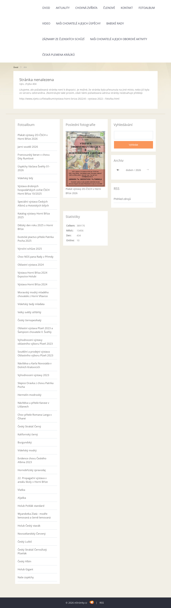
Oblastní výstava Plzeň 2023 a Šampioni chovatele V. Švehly (35, 330)
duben (129, 170)
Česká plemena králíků (58, 55)
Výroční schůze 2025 (30, 248)
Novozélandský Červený (32, 533)
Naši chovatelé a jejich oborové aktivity (118, 39)
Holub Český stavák (29, 525)
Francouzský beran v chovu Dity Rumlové (34, 156)
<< (118, 170)
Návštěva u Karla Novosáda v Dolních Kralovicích (35, 365)
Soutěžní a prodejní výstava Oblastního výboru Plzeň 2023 (35, 353)
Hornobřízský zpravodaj (32, 470)
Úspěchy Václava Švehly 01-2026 (34, 168)
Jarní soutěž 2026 (28, 146)
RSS (102, 602)
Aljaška (22, 497)
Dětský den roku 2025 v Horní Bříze (35, 227)
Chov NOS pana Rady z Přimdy (35, 256)
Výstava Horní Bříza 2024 (32, 284)
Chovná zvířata (86, 8)
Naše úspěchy (26, 577)
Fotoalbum (147, 8)
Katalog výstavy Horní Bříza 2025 (34, 215)
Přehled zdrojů (122, 199)
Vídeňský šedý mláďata (31, 304)
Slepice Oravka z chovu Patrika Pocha (35, 384)
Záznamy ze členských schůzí (63, 39)
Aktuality (63, 8)
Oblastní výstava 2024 (31, 264)
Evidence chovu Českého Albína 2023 (32, 460)
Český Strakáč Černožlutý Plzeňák (32, 551)
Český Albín (24, 561)
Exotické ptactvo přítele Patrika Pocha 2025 (36, 238)
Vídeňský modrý (27, 450)
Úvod (46, 8)
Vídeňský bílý (25, 178)
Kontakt (127, 8)
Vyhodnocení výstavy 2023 (33, 375)
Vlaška (21, 489)
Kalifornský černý (28, 434)
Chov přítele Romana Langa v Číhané (35, 416)
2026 (138, 170)
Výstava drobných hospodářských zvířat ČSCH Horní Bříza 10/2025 (34, 189)
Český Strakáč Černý (29, 426)
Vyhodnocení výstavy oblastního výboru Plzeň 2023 (35, 341)
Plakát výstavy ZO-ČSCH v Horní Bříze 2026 (33, 136)
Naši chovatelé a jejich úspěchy (78, 23)
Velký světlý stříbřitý (29, 312)
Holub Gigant (25, 569)
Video (46, 23)
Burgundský (25, 442)
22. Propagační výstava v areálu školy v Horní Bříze (33, 479)
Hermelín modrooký (29, 394)
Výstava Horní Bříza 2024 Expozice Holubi (32, 274)
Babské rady (115, 23)
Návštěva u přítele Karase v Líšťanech (33, 404)
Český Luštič (25, 541)
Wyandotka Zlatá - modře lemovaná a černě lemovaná (34, 515)
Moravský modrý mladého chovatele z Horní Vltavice (33, 294)
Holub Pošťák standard (31, 505)
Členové (109, 8)
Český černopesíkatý (29, 320)
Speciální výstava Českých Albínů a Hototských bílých (33, 203)
